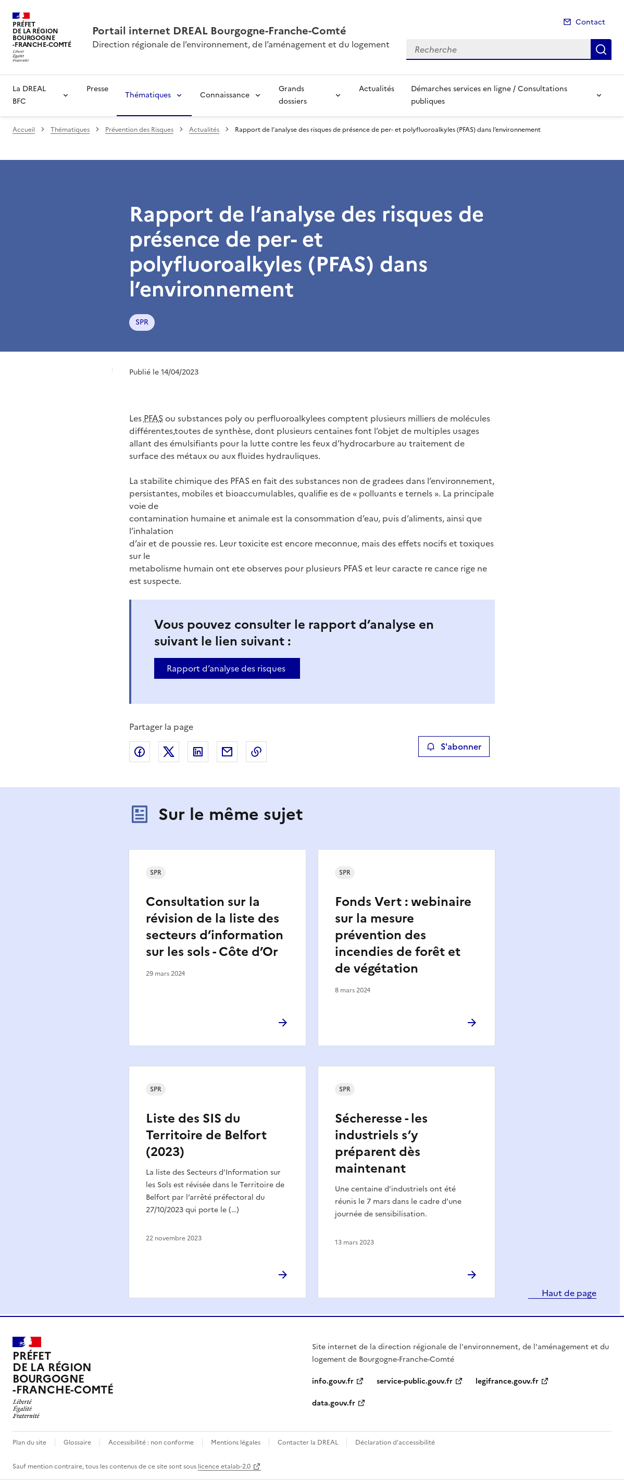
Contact (590, 22)
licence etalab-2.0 (224, 1466)
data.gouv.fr (333, 1403)
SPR (141, 322)
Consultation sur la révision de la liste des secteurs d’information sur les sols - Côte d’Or (214, 926)
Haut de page (568, 1293)
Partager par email (227, 751)
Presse (97, 88)
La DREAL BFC (29, 95)
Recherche (601, 49)
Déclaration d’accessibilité (395, 1442)
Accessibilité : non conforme (151, 1442)
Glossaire (77, 1442)
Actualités (376, 88)
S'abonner (454, 746)
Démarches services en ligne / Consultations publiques (489, 95)
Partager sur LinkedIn (198, 751)
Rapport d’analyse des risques (226, 668)
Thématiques (148, 95)
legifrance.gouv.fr (507, 1381)
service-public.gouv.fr (415, 1381)
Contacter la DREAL (308, 1442)
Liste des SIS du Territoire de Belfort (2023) (206, 1135)
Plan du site (29, 1442)
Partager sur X (168, 751)
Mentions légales (235, 1442)
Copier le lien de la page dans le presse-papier (256, 751)
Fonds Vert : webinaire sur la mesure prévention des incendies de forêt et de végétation (403, 935)
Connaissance (224, 95)
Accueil (24, 129)
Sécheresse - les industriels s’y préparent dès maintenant (381, 1143)
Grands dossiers (293, 95)
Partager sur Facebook (139, 751)
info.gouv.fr (333, 1381)
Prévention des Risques (139, 129)
